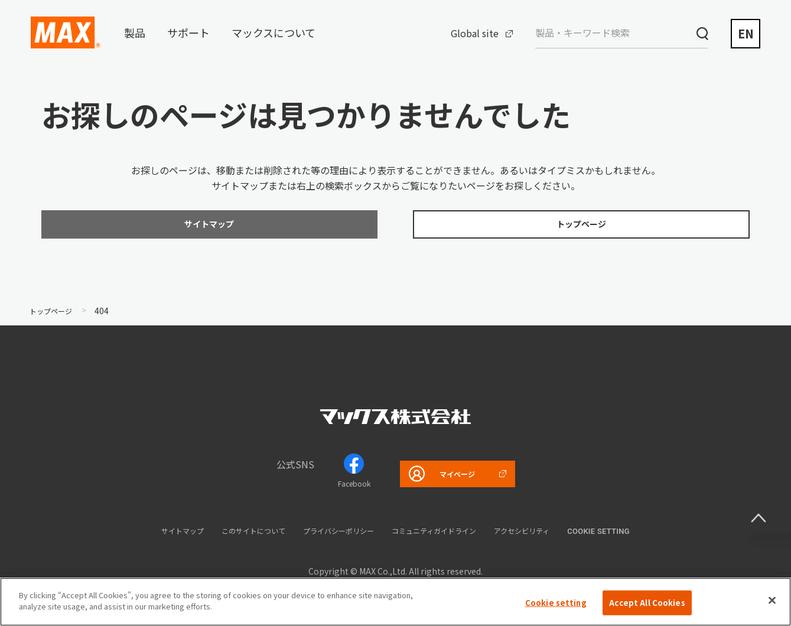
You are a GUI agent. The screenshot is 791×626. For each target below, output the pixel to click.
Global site (475, 33)
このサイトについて (232, 536)
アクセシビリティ (555, 536)
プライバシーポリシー (334, 536)
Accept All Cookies (647, 606)
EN (746, 33)
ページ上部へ (767, 500)
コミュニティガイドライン (449, 536)
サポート (188, 32)
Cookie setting (638, 537)
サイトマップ (148, 536)
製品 (134, 32)
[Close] (772, 605)
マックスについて (273, 32)
